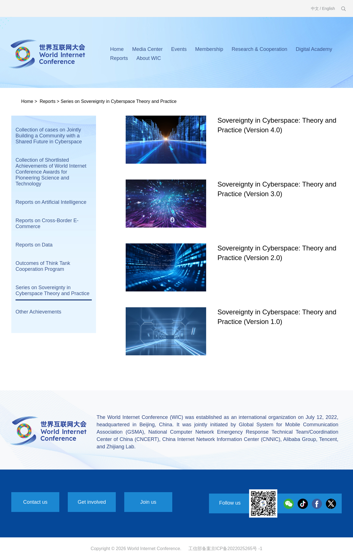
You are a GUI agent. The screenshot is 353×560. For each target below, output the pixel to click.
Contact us (35, 502)
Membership (209, 49)
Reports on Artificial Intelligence (51, 202)
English (328, 8)
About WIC (148, 58)
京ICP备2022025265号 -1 (236, 548)
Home (117, 49)
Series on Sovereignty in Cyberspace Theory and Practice (119, 101)
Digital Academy (314, 49)
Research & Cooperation (259, 49)
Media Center (147, 49)
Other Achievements (38, 312)
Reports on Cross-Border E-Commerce (47, 223)
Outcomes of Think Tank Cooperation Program (43, 266)
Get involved (92, 502)
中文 (315, 8)
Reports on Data (34, 245)
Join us (148, 502)
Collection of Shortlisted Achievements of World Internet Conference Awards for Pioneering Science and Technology (51, 172)
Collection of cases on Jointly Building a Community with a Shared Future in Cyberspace (49, 135)
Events (179, 49)
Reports (119, 58)
